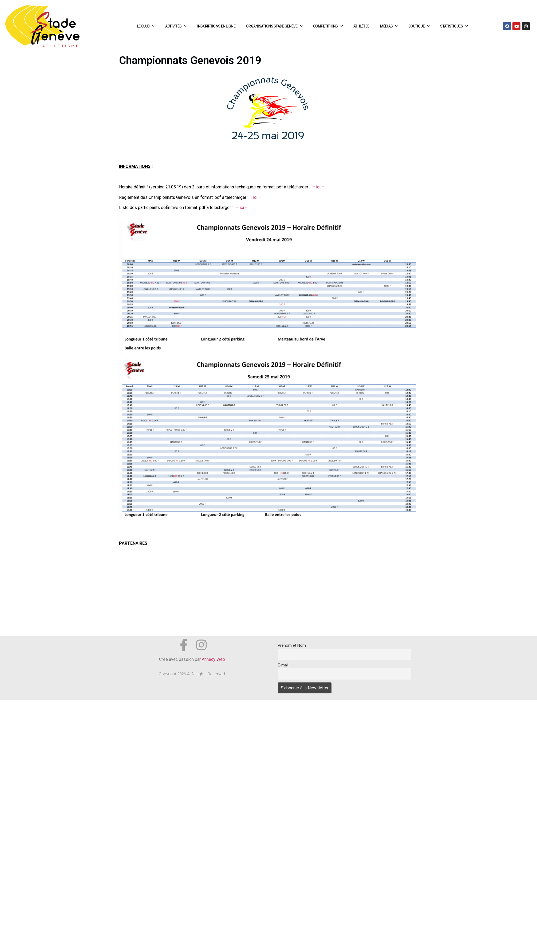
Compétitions (328, 26)
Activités (176, 26)
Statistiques (454, 26)
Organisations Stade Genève (274, 26)
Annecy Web (214, 659)
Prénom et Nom (292, 645)
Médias (388, 26)
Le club (145, 26)
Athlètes (361, 26)
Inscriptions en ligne (216, 26)
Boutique (419, 26)
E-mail (283, 665)
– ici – (318, 186)
